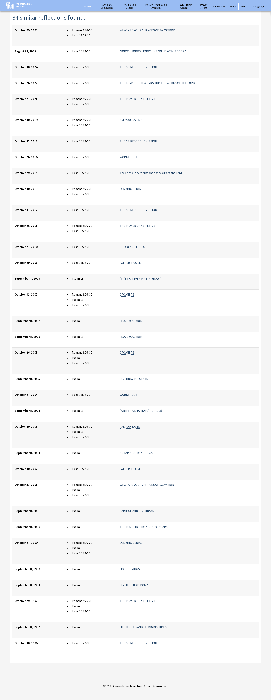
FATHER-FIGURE (130, 263)
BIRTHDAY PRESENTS (134, 379)
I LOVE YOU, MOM (131, 321)
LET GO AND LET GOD (133, 247)
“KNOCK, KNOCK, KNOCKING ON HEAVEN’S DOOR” (153, 51)
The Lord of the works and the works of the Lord (151, 173)
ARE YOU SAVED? (131, 120)
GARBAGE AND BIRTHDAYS (137, 511)
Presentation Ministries (24, 5)
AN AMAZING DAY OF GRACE (137, 453)
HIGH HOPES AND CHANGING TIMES (143, 627)
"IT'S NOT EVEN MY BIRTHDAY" (140, 279)
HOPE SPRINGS (130, 569)
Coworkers (219, 6)
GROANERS (127, 294)
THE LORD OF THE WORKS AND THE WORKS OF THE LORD (157, 83)
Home (88, 6)
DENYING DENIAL (131, 189)
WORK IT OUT (129, 157)
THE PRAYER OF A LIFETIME (137, 99)
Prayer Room (203, 6)
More (233, 6)
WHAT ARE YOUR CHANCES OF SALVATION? (148, 30)
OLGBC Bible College (184, 6)
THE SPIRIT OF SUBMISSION (138, 67)
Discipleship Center (129, 6)
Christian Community (107, 6)
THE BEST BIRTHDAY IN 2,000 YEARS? (144, 527)
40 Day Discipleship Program (156, 6)
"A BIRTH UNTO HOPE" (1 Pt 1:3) (141, 411)
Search (244, 6)
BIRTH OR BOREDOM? (134, 585)
